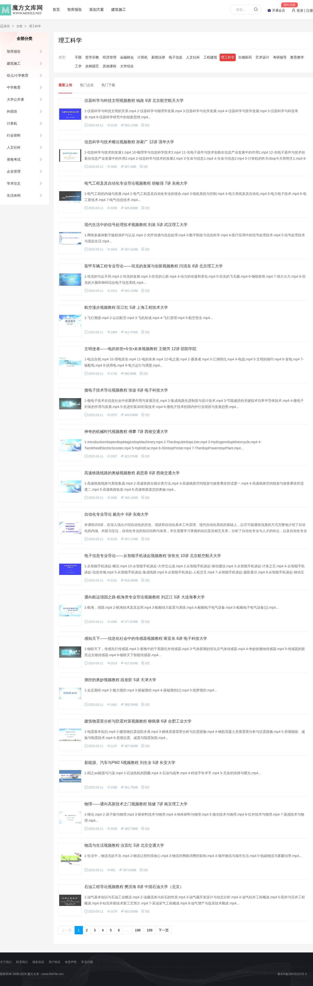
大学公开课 (15, 99)
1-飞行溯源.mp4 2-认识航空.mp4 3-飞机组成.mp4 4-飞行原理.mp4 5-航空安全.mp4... (148, 318)
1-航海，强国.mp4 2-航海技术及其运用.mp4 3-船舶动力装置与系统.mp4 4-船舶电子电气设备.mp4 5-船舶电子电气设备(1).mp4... (181, 607)
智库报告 (74, 9)
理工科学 (35, 26)
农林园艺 (92, 66)
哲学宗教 (92, 57)
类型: (62, 57)
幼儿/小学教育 (17, 75)
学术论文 (14, 183)
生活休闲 (14, 195)
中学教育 (14, 87)
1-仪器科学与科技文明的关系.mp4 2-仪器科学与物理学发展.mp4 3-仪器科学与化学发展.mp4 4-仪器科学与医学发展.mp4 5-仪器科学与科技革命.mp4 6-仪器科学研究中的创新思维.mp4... (191, 114)
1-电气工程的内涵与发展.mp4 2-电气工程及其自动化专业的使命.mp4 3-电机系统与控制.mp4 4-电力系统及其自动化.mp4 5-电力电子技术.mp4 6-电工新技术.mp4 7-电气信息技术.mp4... (195, 197)
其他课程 (109, 66)
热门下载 (108, 85)
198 (137, 930)
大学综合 (127, 66)
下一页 (163, 930)
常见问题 (87, 962)
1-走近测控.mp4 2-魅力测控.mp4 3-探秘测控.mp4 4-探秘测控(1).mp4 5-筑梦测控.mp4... (150, 690)
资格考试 (14, 159)
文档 (19, 26)
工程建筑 (210, 57)
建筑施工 (118, 9)
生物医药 (245, 57)
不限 (78, 57)
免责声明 (71, 962)
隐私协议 (38, 962)
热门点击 (87, 85)
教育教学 (297, 57)
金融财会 (127, 57)
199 (149, 930)
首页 (56, 9)
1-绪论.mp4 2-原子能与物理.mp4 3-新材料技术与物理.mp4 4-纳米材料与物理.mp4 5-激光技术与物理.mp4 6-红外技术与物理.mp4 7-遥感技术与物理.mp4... (194, 817)
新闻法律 (158, 57)
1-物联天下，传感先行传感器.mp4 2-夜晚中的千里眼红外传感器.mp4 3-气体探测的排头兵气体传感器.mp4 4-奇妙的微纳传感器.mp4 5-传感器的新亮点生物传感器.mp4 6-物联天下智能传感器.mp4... (194, 652)
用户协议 (54, 962)
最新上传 (65, 85)
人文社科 (14, 147)
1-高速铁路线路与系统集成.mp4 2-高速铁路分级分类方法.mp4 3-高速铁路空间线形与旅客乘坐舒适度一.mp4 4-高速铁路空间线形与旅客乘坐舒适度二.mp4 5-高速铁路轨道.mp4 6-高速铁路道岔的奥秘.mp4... (194, 486)
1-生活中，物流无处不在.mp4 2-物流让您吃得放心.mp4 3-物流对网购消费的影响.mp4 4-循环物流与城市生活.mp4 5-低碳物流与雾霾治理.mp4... (193, 856)
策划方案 (96, 9)
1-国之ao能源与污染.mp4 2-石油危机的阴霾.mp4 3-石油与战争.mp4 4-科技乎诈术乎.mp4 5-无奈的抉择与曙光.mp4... (172, 773)
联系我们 (22, 962)
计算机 (12, 123)
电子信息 (175, 57)
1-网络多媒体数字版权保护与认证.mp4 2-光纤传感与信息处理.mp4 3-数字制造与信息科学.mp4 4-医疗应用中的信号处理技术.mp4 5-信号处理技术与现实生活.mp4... (194, 238)
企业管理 (14, 171)
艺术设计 (262, 57)
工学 (78, 66)
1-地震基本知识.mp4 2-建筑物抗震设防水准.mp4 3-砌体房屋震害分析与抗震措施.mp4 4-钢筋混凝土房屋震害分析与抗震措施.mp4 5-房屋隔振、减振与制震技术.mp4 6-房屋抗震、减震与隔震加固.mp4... (194, 735)
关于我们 (6, 962)
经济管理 (109, 57)
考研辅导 (280, 57)
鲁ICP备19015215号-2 (292, 974)
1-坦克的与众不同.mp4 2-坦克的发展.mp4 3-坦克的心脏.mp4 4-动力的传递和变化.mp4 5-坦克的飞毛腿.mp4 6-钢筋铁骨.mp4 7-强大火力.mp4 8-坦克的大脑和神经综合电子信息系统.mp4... (195, 279)
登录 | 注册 (302, 10)
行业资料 (14, 135)
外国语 (12, 111)
